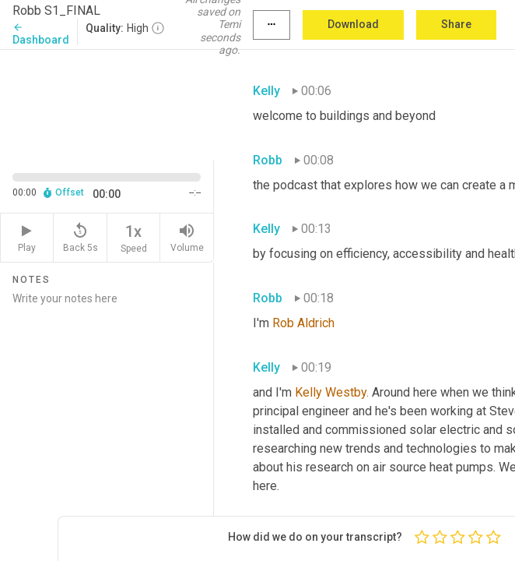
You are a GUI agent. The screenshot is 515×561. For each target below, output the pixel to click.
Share (456, 24)
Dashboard (40, 34)
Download (353, 24)
